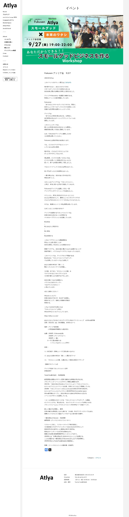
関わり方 (7, 47)
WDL (10, 17)
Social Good (7, 28)
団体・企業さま (10, 79)
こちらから (67, 82)
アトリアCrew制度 (10, 50)
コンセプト (7, 39)
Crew (4, 53)
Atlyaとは (7, 45)
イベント (5, 67)
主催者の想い (8, 42)
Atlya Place (6, 25)
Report (9, 69)
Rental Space (7, 23)
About (5, 36)
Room (5, 11)
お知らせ (5, 64)
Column (9, 72)
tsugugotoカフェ (8, 20)
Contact (5, 56)
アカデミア (6, 14)
